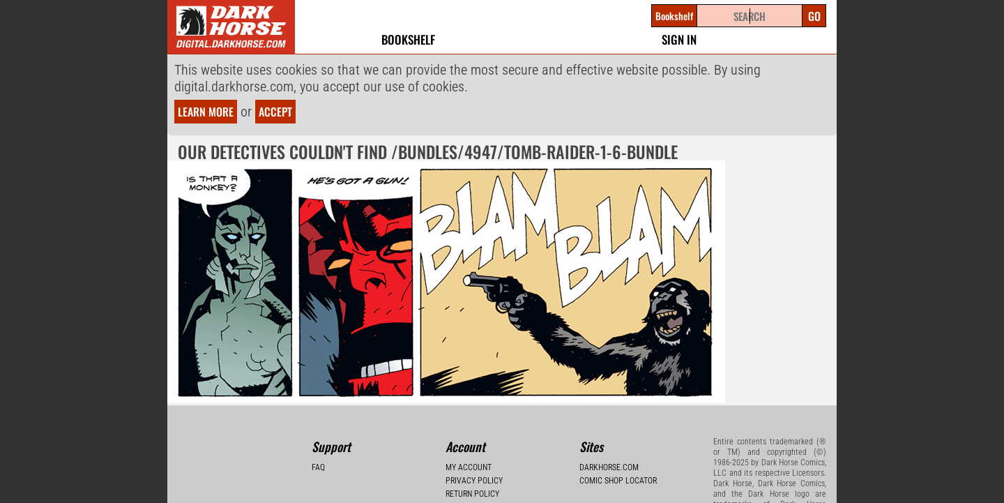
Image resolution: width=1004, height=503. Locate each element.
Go (814, 16)
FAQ (318, 467)
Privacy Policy (474, 481)
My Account (469, 467)
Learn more (206, 111)
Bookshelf (408, 39)
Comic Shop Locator (618, 481)
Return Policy (472, 494)
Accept (275, 111)
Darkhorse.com (609, 467)
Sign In (679, 39)
